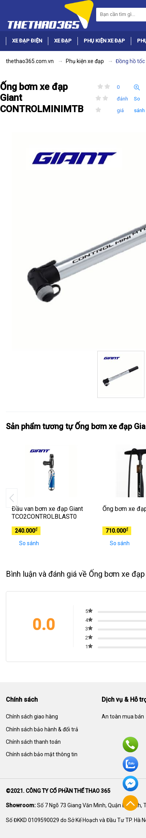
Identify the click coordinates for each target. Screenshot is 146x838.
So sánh (139, 99)
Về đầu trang (130, 803)
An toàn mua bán (123, 716)
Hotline (130, 744)
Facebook (130, 783)
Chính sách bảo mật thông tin (41, 754)
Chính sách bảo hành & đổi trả (42, 729)
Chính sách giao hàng (32, 716)
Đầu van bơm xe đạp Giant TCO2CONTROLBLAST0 (47, 513)
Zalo (130, 764)
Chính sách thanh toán (33, 742)
